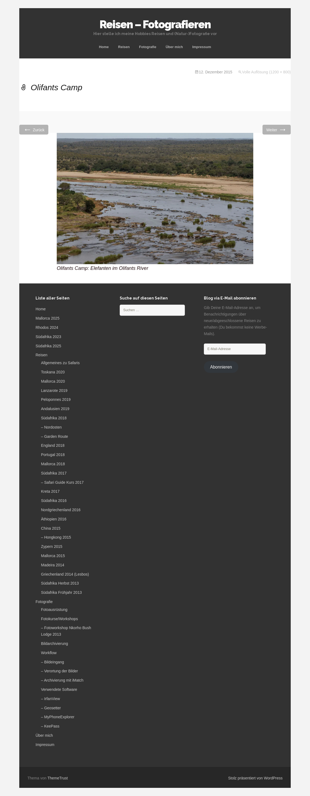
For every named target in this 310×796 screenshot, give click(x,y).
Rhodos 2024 (47, 327)
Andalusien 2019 (55, 409)
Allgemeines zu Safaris (60, 363)
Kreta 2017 (50, 491)
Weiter (276, 129)
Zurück (34, 129)
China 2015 (51, 528)
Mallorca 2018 (53, 464)
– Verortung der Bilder (59, 671)
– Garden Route (54, 436)
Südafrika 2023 (48, 337)
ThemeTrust (58, 778)
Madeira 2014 (52, 565)
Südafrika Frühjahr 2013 (61, 592)
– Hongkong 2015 (56, 537)
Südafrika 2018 (54, 418)
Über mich (174, 47)
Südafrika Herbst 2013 (60, 583)
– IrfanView (50, 699)
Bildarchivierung (54, 643)
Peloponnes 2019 (56, 399)
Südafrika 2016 (54, 500)
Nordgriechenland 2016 (61, 510)
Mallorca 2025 (47, 318)
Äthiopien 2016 (53, 519)
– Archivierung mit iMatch (62, 680)
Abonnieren (221, 367)
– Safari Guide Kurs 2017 (62, 482)
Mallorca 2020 (53, 381)
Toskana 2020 (53, 372)
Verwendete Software (59, 689)
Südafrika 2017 (54, 473)
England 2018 (52, 445)
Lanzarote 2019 (54, 390)
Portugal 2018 (53, 454)
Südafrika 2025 (48, 346)
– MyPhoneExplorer (57, 717)
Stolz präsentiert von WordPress (255, 778)
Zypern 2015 (51, 546)
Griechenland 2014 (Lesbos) (65, 574)
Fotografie (147, 47)
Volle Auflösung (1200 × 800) (266, 72)
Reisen (124, 47)
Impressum (201, 47)
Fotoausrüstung (54, 609)
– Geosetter (51, 708)
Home (104, 47)
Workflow (48, 653)
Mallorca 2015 (53, 556)
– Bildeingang (52, 662)
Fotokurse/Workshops (59, 619)
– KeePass (50, 726)
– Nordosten (51, 427)
